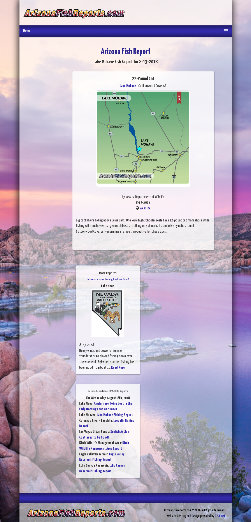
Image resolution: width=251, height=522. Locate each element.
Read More (118, 368)
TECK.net (220, 516)
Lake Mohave (128, 86)
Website (145, 208)
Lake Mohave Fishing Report (115, 415)
